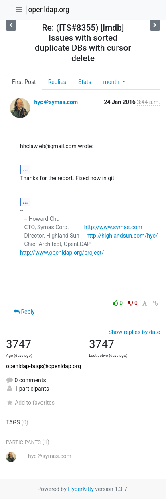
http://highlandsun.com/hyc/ (122, 235)
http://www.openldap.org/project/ (62, 252)
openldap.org (48, 10)
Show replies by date (134, 332)
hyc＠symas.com (56, 102)
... (25, 169)
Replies (57, 82)
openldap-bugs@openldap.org (43, 366)
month (112, 82)
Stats (84, 82)
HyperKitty (81, 489)
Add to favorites (30, 402)
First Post (24, 82)
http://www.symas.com (113, 227)
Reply (24, 311)
